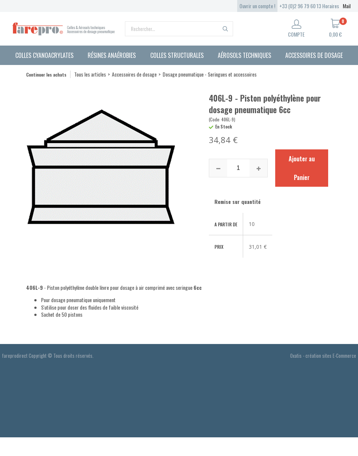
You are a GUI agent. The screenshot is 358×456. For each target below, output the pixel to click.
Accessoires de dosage (314, 55)
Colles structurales (177, 55)
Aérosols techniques (244, 55)
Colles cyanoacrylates (44, 55)
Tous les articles (90, 74)
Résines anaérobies (112, 55)
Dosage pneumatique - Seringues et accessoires (210, 74)
